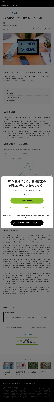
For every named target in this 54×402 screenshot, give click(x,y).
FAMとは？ (27, 194)
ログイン (27, 207)
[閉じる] (52, 175)
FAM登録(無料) (27, 200)
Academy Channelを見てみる (28, 222)
